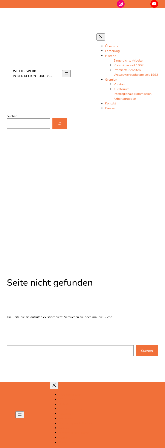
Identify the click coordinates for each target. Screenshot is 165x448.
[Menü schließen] (100, 37)
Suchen (12, 116)
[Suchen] (59, 123)
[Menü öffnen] (66, 73)
